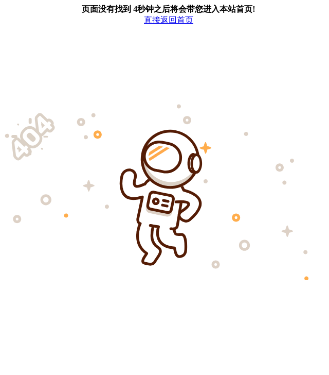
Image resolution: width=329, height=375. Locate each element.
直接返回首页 (168, 19)
